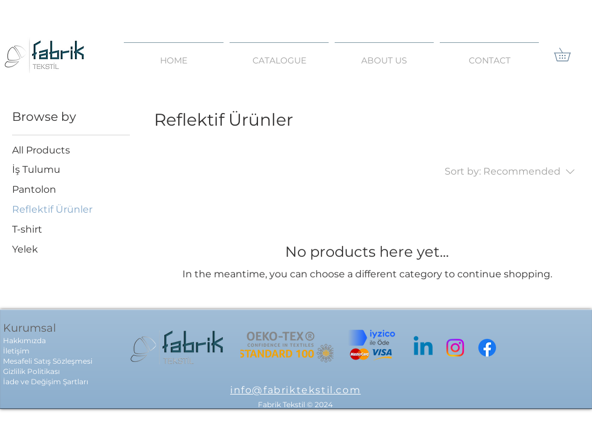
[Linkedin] (423, 347)
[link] (569, 55)
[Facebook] (487, 347)
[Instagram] (455, 347)
